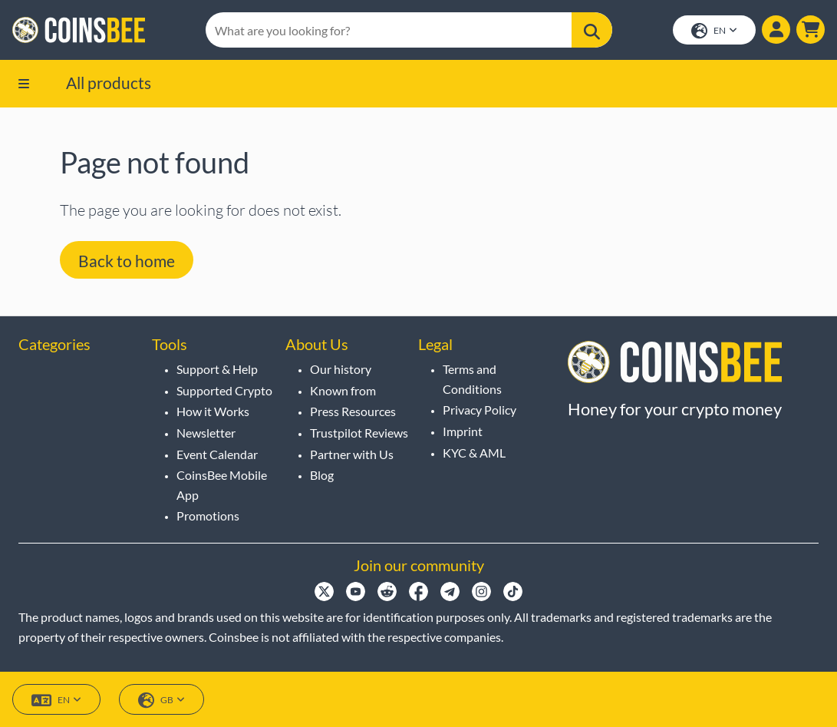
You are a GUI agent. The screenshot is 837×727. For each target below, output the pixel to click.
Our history (340, 369)
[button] (810, 29)
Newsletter (206, 432)
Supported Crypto (224, 390)
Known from (343, 390)
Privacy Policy (479, 409)
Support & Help (217, 369)
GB (161, 700)
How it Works (212, 411)
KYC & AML (474, 452)
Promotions (207, 515)
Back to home (126, 260)
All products (108, 82)
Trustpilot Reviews (359, 432)
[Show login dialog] (776, 29)
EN (714, 31)
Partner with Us (352, 454)
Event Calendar (217, 454)
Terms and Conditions (472, 379)
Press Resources (353, 411)
